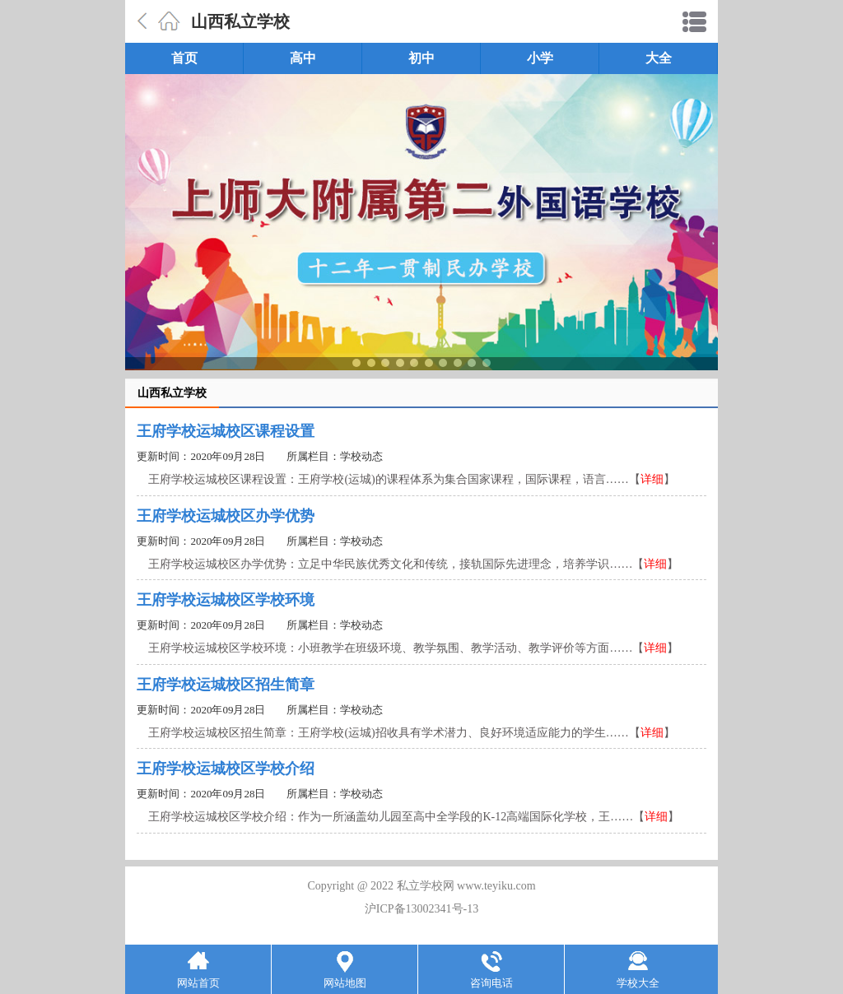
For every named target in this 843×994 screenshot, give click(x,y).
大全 (658, 58)
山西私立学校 (240, 21)
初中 (421, 58)
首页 (184, 58)
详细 (652, 479)
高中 (303, 58)
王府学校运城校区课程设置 (225, 431)
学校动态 (361, 456)
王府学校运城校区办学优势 (225, 516)
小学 (540, 58)
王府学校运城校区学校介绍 (225, 768)
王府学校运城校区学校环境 (225, 600)
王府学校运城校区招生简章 (225, 684)
